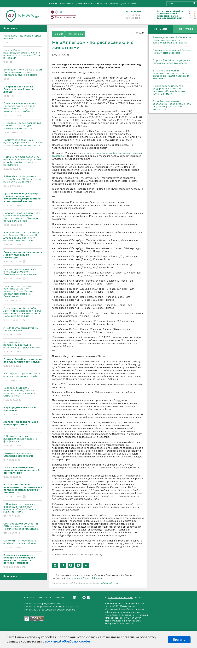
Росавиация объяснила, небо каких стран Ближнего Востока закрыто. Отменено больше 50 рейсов (22, 219)
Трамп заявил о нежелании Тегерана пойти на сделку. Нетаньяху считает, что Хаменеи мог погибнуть (22, 109)
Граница (58, 34)
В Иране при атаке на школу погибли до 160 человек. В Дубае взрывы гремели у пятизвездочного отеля (22, 239)
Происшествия (84, 4)
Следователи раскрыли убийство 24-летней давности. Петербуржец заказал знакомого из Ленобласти (22, 293)
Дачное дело (128, 4)
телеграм (60, 12)
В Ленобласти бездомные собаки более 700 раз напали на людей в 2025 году (22, 181)
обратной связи (110, 583)
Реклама (60, 598)
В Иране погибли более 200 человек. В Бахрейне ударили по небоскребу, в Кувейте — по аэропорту (22, 163)
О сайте (29, 598)
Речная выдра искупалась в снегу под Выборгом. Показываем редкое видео (22, 274)
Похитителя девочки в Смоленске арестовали (22, 456)
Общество (102, 4)
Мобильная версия (52, 12)
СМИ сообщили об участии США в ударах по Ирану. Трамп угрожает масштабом (22, 529)
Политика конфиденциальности (44, 604)
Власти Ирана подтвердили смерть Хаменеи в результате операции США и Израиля (22, 56)
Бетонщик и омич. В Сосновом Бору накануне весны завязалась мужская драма (22, 74)
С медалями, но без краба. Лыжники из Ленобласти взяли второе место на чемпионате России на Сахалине (22, 314)
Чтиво (114, 4)
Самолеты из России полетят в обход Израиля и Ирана (22, 544)
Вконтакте (74, 597)
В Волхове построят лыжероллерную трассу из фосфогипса (22, 441)
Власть (53, 4)
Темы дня (161, 29)
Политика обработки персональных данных (52, 607)
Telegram (88, 597)
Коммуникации (75, 34)
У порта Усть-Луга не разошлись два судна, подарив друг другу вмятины (22, 347)
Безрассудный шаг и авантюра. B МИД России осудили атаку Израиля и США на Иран (22, 394)
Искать (194, 3)
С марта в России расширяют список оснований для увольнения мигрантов (22, 128)
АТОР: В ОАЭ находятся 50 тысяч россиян (22, 331)
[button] (55, 565)
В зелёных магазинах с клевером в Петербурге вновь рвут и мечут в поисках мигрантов (172, 105)
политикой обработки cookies (67, 641)
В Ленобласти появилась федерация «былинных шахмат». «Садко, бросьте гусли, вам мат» (22, 510)
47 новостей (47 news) (120, 598)
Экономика (66, 4)
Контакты (44, 598)
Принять (179, 639)
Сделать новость (65, 17)
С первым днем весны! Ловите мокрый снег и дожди (172, 51)
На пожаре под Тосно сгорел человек (22, 39)
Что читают (185, 29)
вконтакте (56, 12)
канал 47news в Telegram (88, 578)
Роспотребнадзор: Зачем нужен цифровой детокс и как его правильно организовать (22, 145)
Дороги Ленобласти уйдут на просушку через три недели (171, 61)
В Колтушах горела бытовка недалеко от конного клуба (22, 377)
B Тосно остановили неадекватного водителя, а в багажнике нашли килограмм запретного (171, 75)
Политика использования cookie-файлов (49, 610)
